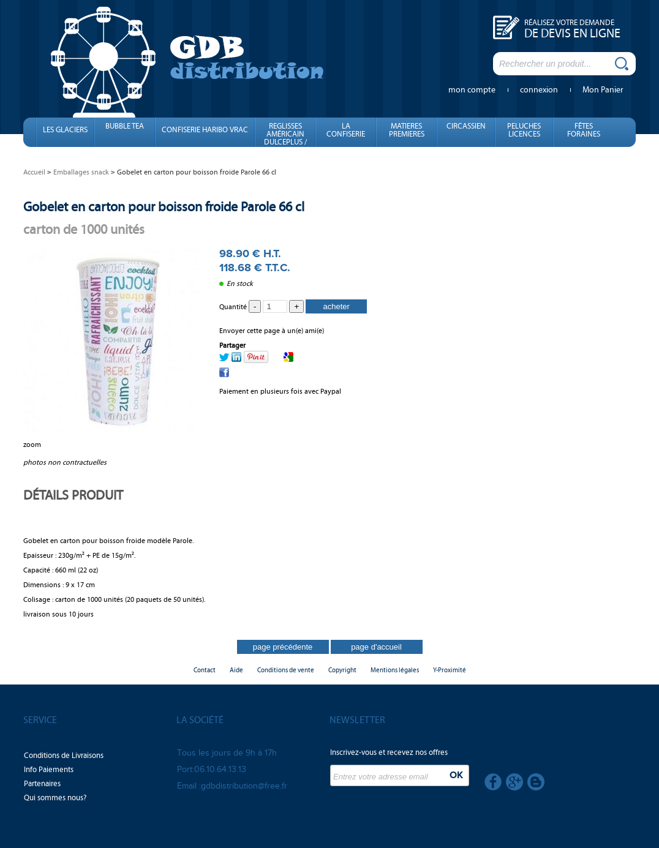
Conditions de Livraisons (64, 755)
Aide (236, 670)
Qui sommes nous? (55, 798)
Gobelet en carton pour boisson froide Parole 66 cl (163, 206)
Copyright (342, 670)
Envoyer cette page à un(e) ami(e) (271, 330)
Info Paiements (48, 770)
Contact (205, 670)
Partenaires (42, 784)
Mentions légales (395, 670)
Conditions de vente (285, 670)
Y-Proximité (449, 670)
